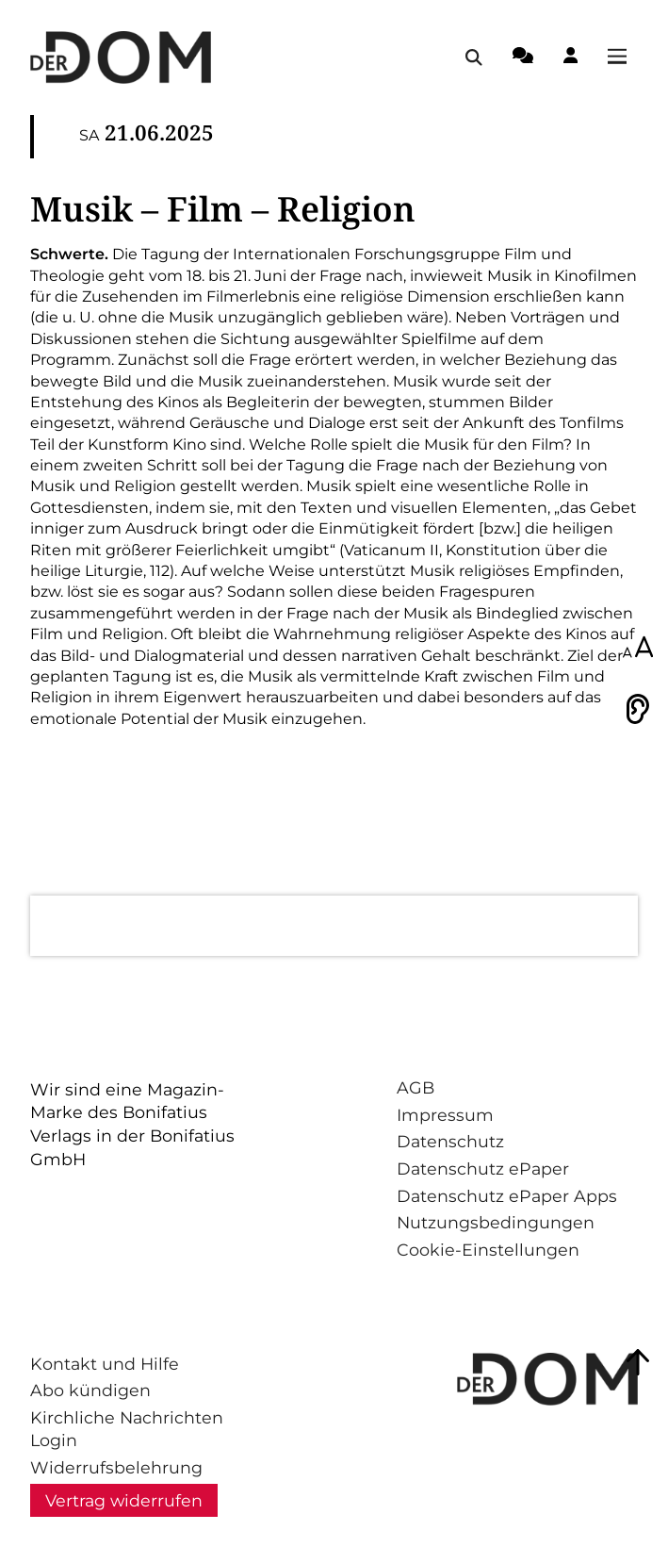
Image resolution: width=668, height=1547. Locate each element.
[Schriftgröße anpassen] (638, 648)
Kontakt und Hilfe (104, 1364)
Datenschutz (450, 1141)
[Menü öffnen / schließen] (623, 57)
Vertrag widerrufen (124, 1500)
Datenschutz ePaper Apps (507, 1196)
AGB (415, 1087)
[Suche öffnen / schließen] (473, 57)
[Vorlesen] (638, 709)
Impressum (445, 1115)
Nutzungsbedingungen (496, 1222)
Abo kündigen (90, 1390)
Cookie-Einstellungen (488, 1249)
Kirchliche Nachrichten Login (126, 1429)
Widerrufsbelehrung (116, 1467)
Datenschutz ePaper (483, 1168)
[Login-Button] (570, 58)
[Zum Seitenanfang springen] (638, 1362)
